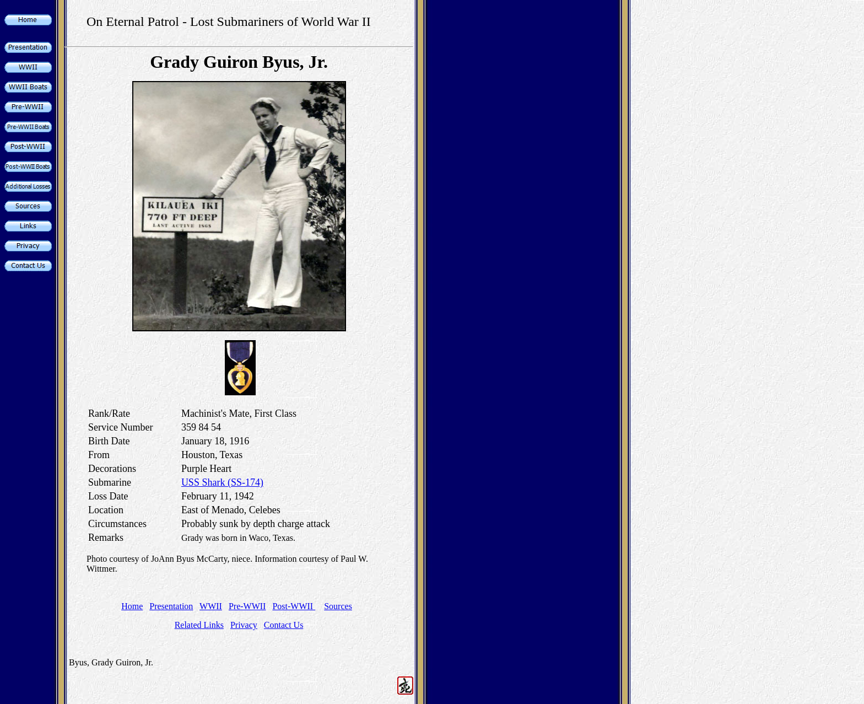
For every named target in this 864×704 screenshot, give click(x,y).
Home (132, 606)
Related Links (199, 625)
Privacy (243, 625)
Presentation (171, 606)
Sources (338, 606)
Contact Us (284, 625)
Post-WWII (293, 606)
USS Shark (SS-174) (222, 482)
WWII (210, 606)
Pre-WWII (247, 606)
